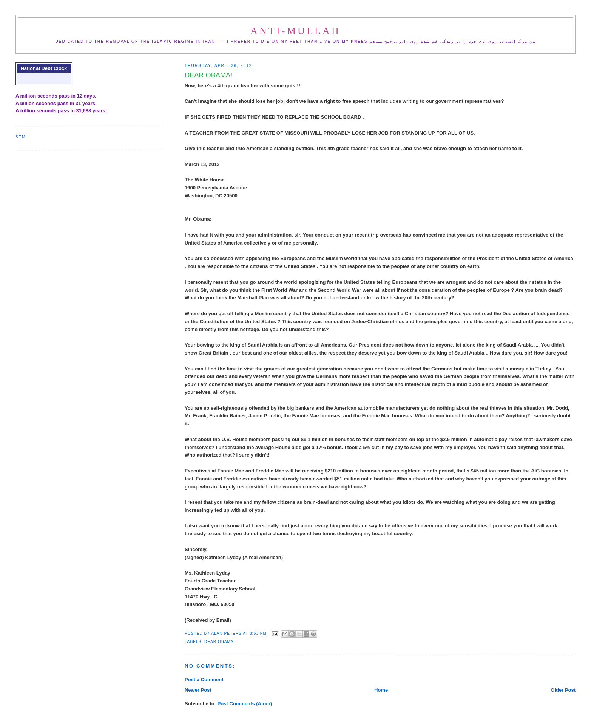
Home (381, 690)
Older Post (563, 690)
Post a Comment (204, 679)
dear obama (219, 642)
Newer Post (198, 690)
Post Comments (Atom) (245, 703)
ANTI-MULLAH (295, 30)
